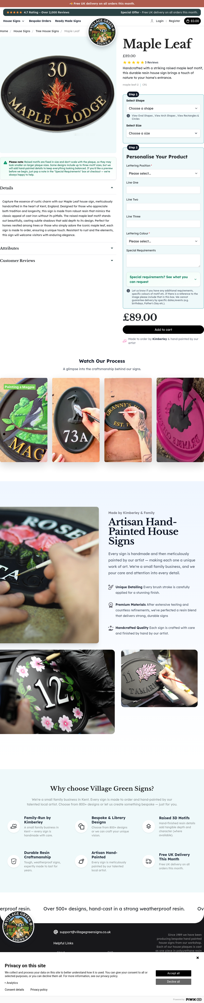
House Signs (14, 21)
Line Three (133, 216)
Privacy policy (38, 989)
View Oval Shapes (142, 115)
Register (174, 21)
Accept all (173, 973)
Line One (132, 182)
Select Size (133, 125)
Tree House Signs (47, 31)
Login (160, 21)
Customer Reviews (17, 261)
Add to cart (163, 330)
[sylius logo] (18, 926)
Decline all (173, 981)
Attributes (9, 248)
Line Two (132, 199)
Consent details (14, 989)
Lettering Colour (137, 233)
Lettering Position (138, 165)
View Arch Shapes (165, 115)
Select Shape (135, 100)
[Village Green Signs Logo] (114, 20)
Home (4, 31)
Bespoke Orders (40, 21)
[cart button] (192, 21)
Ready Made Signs (68, 21)
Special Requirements (141, 250)
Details (6, 188)
